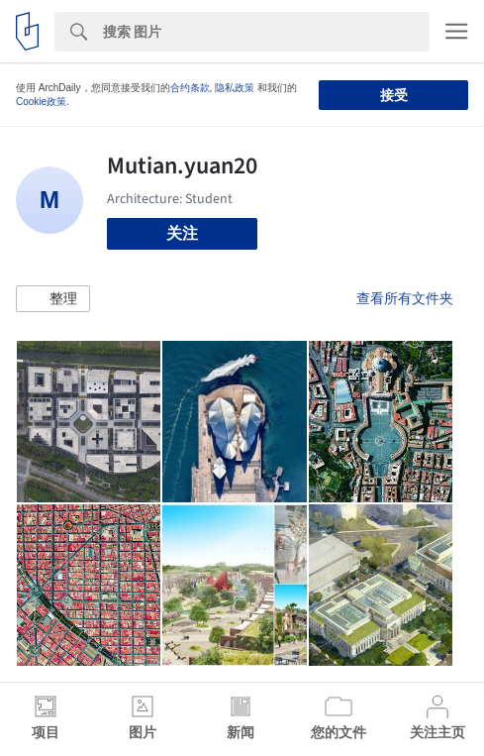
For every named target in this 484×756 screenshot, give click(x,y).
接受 (394, 95)
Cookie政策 (41, 101)
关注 (182, 233)
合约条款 (190, 87)
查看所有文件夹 (404, 298)
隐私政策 (234, 87)
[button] (53, 299)
